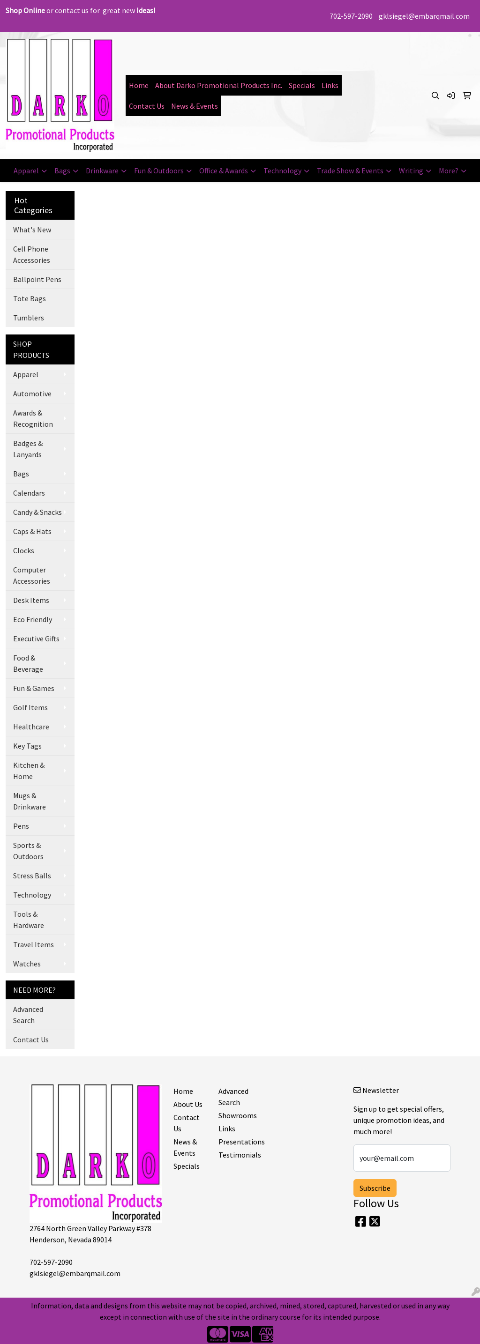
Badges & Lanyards (28, 448)
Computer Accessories (31, 575)
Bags (62, 170)
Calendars (29, 493)
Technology (282, 170)
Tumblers (28, 317)
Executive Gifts (36, 638)
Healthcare (31, 726)
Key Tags (27, 745)
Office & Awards (223, 170)
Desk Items (31, 600)
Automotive (32, 393)
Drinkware (102, 170)
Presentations (235, 1141)
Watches (27, 963)
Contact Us (147, 106)
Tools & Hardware (28, 919)
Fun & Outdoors (159, 170)
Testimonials (235, 1154)
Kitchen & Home (29, 770)
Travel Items (33, 944)
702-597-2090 (351, 16)
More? (448, 170)
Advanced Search (28, 1014)
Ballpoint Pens (37, 279)
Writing (411, 170)
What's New (32, 229)
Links (330, 85)
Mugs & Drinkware (29, 801)
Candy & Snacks (37, 512)
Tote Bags (29, 298)
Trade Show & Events (350, 170)
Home (139, 85)
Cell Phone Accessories (31, 254)
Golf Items (30, 707)
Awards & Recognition (33, 418)
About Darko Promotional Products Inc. (218, 85)
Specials (302, 85)
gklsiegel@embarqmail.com (424, 16)
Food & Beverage (28, 663)
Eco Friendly (32, 619)
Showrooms (235, 1115)
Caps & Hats (32, 531)
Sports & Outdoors (28, 850)
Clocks (23, 550)
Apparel (26, 170)
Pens (21, 826)
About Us (187, 1104)
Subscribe (375, 1188)
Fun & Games (33, 688)
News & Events (194, 106)
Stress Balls (32, 875)
